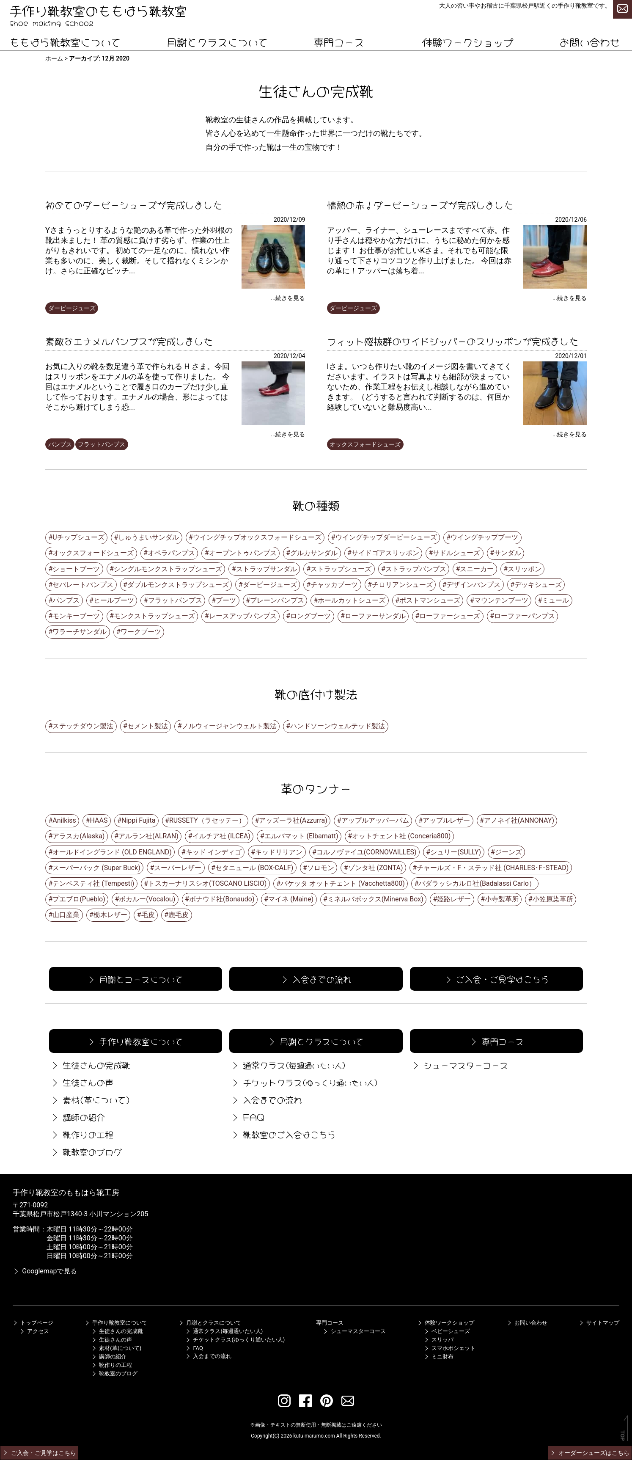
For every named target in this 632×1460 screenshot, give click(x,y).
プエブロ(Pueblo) (78, 899)
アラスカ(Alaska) (78, 836)
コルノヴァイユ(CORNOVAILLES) (366, 852)
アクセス (34, 1331)
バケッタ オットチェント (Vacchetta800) (342, 883)
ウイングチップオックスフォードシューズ (257, 537)
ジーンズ (508, 852)
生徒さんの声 (81, 1082)
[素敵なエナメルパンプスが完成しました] (273, 423)
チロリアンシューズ (402, 585)
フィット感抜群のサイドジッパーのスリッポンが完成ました (452, 340)
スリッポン (524, 569)
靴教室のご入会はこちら (283, 1134)
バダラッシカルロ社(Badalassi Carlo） (476, 883)
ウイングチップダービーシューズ (386, 537)
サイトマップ (599, 1323)
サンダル (507, 553)
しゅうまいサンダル (148, 537)
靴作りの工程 (81, 1134)
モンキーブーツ (76, 616)
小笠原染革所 (553, 899)
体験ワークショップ (468, 41)
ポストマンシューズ (429, 600)
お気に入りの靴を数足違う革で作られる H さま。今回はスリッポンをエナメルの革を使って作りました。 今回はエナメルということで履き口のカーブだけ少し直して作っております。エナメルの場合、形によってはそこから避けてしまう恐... (137, 386)
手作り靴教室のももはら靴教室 (98, 9)
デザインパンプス (473, 585)
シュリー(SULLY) (455, 852)
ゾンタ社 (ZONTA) (375, 868)
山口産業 (66, 915)
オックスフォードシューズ (365, 444)
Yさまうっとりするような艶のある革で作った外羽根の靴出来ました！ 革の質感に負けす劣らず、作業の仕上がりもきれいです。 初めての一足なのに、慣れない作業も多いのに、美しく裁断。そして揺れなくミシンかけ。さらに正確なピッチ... (139, 250)
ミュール (555, 600)
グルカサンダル (314, 553)
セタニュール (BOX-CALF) (254, 868)
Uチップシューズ (78, 537)
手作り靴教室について (135, 1041)
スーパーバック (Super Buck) (96, 868)
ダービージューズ (72, 308)
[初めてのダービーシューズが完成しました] (273, 286)
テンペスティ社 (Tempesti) (93, 883)
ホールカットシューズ (351, 600)
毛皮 (148, 915)
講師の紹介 (76, 1116)
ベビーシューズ (447, 1331)
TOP (622, 1435)
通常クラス (288, 1064)
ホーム (54, 58)
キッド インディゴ (214, 852)
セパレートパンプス (82, 585)
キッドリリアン (278, 852)
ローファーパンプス (524, 616)
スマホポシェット (449, 1348)
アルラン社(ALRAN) (148, 836)
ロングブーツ (310, 616)
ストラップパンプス (415, 569)
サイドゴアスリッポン (385, 553)
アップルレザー (446, 820)
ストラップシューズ (341, 569)
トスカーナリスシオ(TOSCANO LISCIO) (207, 883)
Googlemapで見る (45, 1271)
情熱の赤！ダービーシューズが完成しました (420, 204)
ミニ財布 (438, 1356)
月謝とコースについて (135, 978)
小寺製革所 (502, 899)
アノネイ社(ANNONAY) (519, 820)
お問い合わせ (589, 41)
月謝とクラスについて (217, 41)
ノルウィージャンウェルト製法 (229, 726)
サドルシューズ (456, 553)
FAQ (247, 1116)
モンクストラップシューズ (154, 616)
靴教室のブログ (85, 1151)
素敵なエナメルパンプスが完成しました (129, 340)
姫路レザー (454, 899)
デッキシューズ (538, 585)
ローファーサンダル (375, 616)
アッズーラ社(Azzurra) (293, 820)
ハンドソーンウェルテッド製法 (337, 726)
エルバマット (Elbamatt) (301, 836)
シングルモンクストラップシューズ (168, 569)
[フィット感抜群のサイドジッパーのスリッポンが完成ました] (555, 423)
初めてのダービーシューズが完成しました (133, 204)
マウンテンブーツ (501, 600)
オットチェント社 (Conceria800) (401, 836)
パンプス (60, 444)
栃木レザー (110, 915)
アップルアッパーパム (375, 820)
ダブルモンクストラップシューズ (178, 585)
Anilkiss (64, 820)
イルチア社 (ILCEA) (221, 836)
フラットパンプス (101, 444)
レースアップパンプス (243, 616)
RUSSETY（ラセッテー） (207, 820)
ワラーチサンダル (79, 632)
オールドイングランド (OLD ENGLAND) (112, 852)
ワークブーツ (141, 632)
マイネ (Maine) (290, 899)
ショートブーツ (76, 569)
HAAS (98, 820)
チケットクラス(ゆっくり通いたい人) (235, 1339)
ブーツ (226, 600)
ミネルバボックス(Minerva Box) (375, 899)
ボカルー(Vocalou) (147, 899)
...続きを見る (288, 298)
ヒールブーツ (113, 600)
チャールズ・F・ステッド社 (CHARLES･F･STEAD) (493, 868)
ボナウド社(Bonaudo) (222, 899)
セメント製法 (147, 726)
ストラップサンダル (266, 569)
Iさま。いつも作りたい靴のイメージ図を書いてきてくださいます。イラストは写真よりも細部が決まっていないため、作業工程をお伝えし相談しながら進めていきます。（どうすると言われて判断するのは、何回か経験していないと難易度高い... (419, 386)
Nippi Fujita (138, 820)
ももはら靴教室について (65, 41)
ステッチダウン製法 (82, 726)
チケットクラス (304, 1082)
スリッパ (438, 1339)
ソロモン (320, 868)
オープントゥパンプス (243, 553)
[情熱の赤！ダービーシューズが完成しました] (555, 286)
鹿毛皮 (178, 915)
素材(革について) (89, 1099)
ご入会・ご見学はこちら (496, 978)
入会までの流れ (315, 978)
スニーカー (477, 569)
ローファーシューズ (449, 616)
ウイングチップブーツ (484, 537)
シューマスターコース (459, 1064)
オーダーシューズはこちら (589, 1452)
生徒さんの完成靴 (89, 1064)
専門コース (338, 41)
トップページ (33, 1323)
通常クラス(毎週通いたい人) (224, 1331)
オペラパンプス (171, 553)
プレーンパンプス (277, 600)
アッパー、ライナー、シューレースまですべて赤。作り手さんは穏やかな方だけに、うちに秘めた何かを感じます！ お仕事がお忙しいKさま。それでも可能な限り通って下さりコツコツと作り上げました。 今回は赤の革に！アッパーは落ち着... (419, 250)
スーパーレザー (177, 868)
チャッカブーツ (334, 585)
